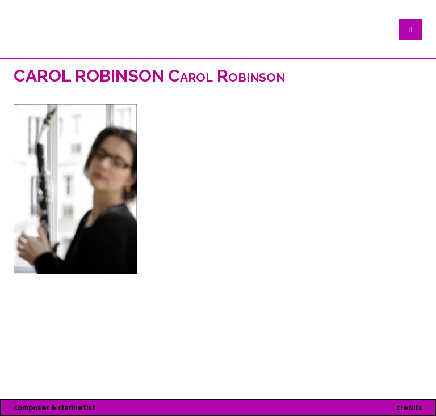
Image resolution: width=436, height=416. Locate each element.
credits (409, 408)
